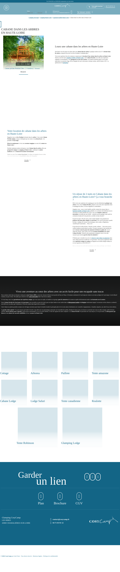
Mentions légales (37, 556)
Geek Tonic (17, 556)
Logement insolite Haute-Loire (61, 17)
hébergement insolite (73, 302)
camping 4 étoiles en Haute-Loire (75, 57)
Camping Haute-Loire (46, 17)
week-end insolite (33, 296)
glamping (65, 62)
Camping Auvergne (34, 17)
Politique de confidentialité (50, 556)
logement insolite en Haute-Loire (81, 211)
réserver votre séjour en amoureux (101, 238)
